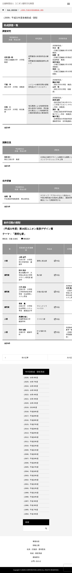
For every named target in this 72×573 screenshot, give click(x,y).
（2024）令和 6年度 (30, 386)
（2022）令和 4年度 (30, 395)
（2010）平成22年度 (31, 446)
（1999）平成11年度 (31, 493)
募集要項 (36, 557)
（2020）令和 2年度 (30, 403)
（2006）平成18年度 (31, 463)
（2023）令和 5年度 (30, 390)
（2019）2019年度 (30, 407)
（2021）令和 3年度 (30, 399)
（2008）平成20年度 (31, 454)
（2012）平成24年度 (31, 437)
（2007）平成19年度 (31, 458)
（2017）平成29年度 (31, 416)
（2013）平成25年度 (31, 433)
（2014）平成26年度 (31, 429)
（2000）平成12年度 (31, 488)
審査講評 (25, 239)
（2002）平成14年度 (31, 480)
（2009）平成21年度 (31, 450)
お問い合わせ (36, 561)
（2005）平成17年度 (31, 467)
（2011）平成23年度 (31, 441)
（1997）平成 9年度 (30, 501)
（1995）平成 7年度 (30, 510)
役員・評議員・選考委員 (36, 549)
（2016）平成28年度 (31, 420)
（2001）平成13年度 (31, 484)
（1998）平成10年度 (31, 497)
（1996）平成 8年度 (30, 505)
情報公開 (36, 545)
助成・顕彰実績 (36, 553)
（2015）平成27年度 (31, 424)
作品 (57, 261)
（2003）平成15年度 (31, 475)
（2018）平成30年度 (31, 412)
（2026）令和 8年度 (30, 378)
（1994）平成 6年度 (30, 514)
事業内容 (36, 541)
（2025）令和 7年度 (30, 382)
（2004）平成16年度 (31, 471)
